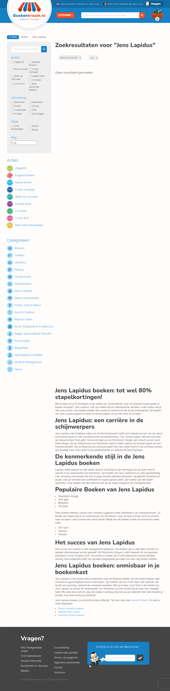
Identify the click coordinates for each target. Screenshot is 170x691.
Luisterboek (18, 110)
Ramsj (33, 130)
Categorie (65, 15)
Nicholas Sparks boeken (71, 615)
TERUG (13, 37)
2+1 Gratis (35, 80)
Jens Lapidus (39, 37)
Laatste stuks (37, 76)
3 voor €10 (18, 83)
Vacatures (59, 672)
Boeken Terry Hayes (69, 612)
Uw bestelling (61, 647)
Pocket (16, 106)
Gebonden (18, 102)
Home (24, 37)
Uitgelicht (17, 62)
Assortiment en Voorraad (34, 665)
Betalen (25, 670)
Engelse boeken (34, 63)
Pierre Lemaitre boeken (71, 608)
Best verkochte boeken (34, 86)
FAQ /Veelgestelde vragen (31, 649)
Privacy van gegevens (66, 657)
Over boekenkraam (31, 656)
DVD (32, 110)
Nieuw (34, 126)
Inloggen (156, 3)
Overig (34, 106)
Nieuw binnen (19, 69)
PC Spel (16, 113)
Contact (58, 667)
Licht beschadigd (17, 127)
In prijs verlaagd (33, 70)
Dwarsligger (36, 113)
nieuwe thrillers (139, 600)
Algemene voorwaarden (67, 662)
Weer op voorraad (17, 77)
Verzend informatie (31, 661)
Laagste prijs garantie (66, 652)
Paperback (36, 102)
